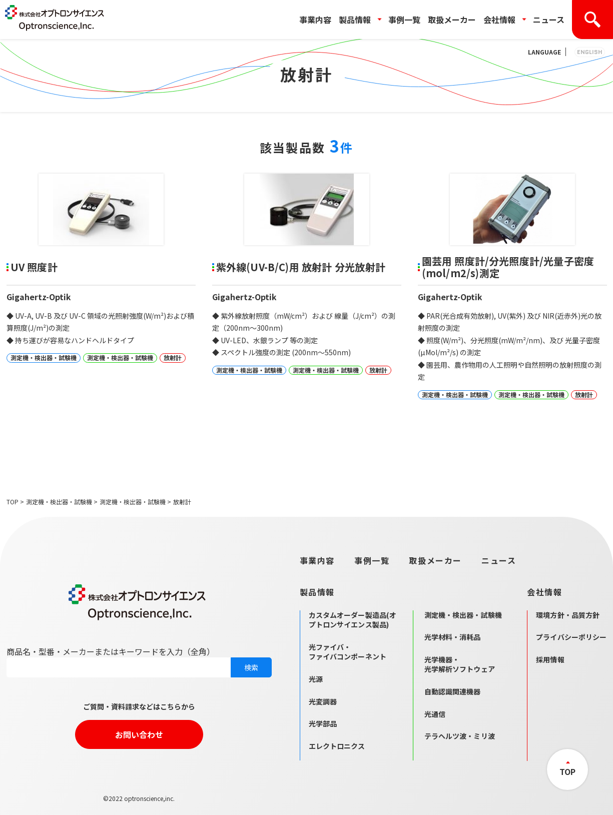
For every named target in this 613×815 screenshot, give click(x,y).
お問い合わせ (139, 734)
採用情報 (550, 659)
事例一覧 (404, 20)
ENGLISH (589, 52)
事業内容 (315, 20)
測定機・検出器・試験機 (59, 501)
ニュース (548, 20)
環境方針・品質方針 (567, 615)
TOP (13, 501)
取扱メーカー (452, 20)
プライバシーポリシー (571, 637)
